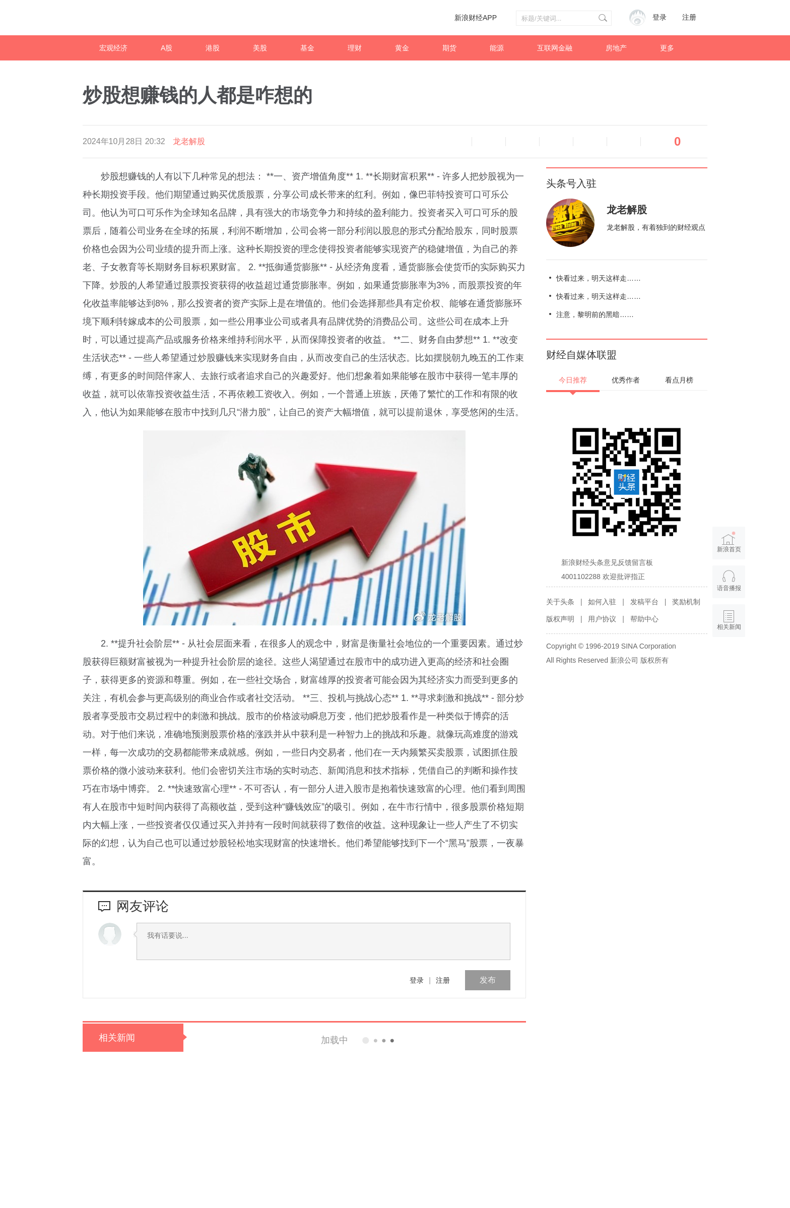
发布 (488, 980)
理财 (355, 48)
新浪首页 (729, 541)
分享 (623, 141)
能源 (497, 48)
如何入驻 (602, 602)
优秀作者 (626, 380)
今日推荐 (573, 380)
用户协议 (602, 619)
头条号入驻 (571, 183)
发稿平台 (644, 602)
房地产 (616, 48)
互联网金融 (554, 48)
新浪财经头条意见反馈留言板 (607, 562)
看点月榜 (679, 380)
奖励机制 (686, 602)
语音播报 (455, 141)
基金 (307, 48)
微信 (590, 141)
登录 (417, 980)
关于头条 (560, 602)
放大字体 (522, 141)
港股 (213, 48)
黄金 (402, 48)
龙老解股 (189, 141)
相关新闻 (117, 1038)
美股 (260, 48)
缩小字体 (488, 141)
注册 (689, 17)
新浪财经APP (475, 18)
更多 (667, 48)
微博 (556, 141)
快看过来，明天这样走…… (598, 278)
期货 (449, 48)
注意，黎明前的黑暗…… (595, 314)
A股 (166, 48)
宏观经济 (113, 48)
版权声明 (560, 619)
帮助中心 (644, 619)
